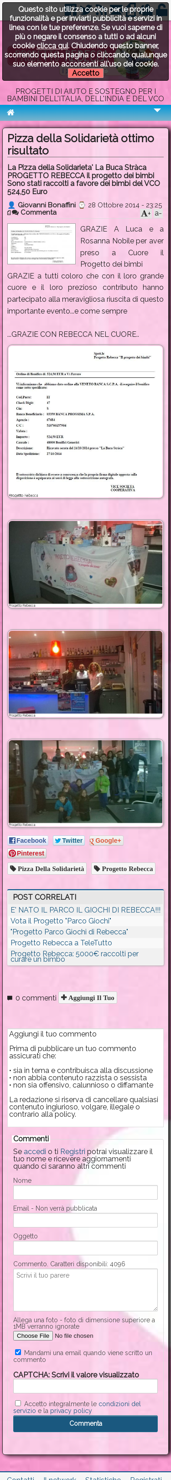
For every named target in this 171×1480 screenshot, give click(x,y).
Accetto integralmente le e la (77, 1407)
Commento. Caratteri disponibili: (69, 1264)
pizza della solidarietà (50, 868)
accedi (35, 1151)
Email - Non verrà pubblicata (55, 1208)
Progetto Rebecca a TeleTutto (61, 943)
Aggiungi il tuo (90, 997)
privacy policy (71, 1410)
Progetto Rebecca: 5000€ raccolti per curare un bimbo (74, 956)
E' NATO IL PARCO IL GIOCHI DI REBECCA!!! (85, 910)
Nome (22, 1180)
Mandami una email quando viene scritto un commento (82, 1356)
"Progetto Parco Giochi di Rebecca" (69, 932)
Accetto (85, 73)
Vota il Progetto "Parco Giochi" (60, 921)
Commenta (34, 212)
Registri (72, 1151)
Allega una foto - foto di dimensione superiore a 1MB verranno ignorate (84, 1323)
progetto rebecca (126, 868)
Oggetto (25, 1236)
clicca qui (52, 45)
